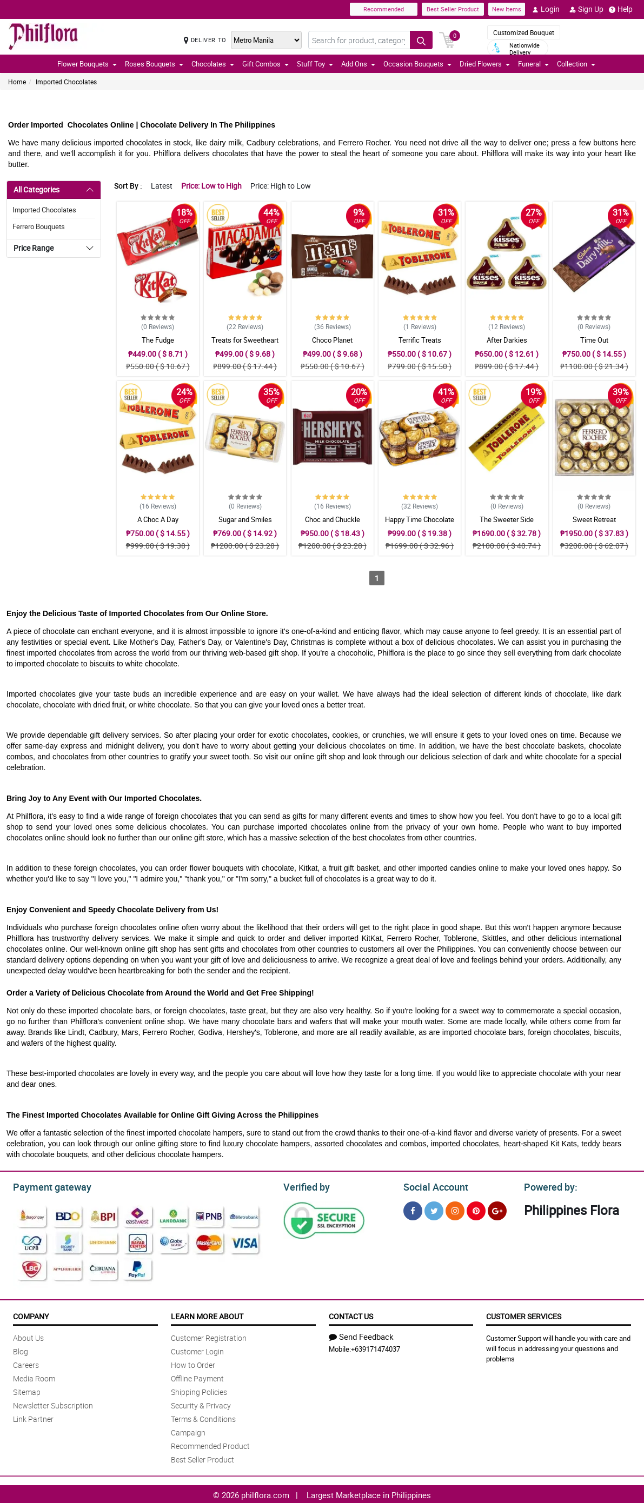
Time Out (594, 340)
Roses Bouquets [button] (154, 64)
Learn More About (207, 1315)
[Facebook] (412, 1209)
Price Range (34, 248)
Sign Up (586, 9)
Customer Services (523, 1315)
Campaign (188, 1431)
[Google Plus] (497, 1209)
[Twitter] (433, 1209)
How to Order (193, 1363)
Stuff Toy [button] (315, 64)
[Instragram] (455, 1209)
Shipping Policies (199, 1390)
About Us (28, 1336)
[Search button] (421, 40)
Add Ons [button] (358, 64)
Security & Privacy (201, 1404)
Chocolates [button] (212, 64)
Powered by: (548, 1185)
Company (31, 1315)
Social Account (432, 1185)
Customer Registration (209, 1336)
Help (621, 9)
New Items (506, 9)
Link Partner (33, 1417)
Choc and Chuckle (332, 519)
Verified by (305, 1185)
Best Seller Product (453, 9)
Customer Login (197, 1350)
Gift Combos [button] (265, 64)
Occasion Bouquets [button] (417, 64)
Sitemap (27, 1390)
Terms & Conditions (203, 1417)
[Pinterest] (476, 1209)
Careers (26, 1363)
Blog (20, 1350)
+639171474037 (375, 1347)
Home (17, 81)
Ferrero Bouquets (38, 226)
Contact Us (351, 1315)
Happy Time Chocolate (419, 519)
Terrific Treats (420, 340)
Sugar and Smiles (245, 519)
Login (546, 9)
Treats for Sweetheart (244, 340)
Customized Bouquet (523, 32)
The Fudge (158, 340)
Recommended (383, 9)
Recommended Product (210, 1444)
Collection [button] (576, 64)
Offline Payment (197, 1377)
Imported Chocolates (66, 81)
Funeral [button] (533, 64)
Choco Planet (332, 340)
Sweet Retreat (594, 519)
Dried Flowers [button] (485, 64)
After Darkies (507, 340)
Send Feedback (361, 1335)
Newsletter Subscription (53, 1404)
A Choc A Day (157, 519)
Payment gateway (47, 1185)
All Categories (36, 189)
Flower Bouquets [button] (87, 64)
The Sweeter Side (507, 519)
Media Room (34, 1377)
